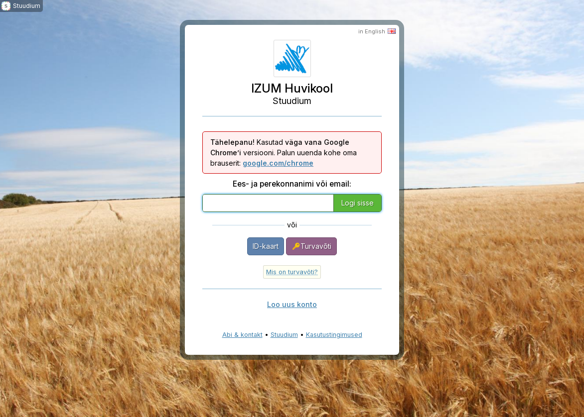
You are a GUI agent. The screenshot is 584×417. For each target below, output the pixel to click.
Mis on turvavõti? (292, 272)
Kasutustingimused (334, 334)
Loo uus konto (292, 304)
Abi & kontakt (242, 334)
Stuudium (284, 334)
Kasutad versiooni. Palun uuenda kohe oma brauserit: (283, 152)
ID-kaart (266, 246)
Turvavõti (311, 246)
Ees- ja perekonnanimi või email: (292, 184)
